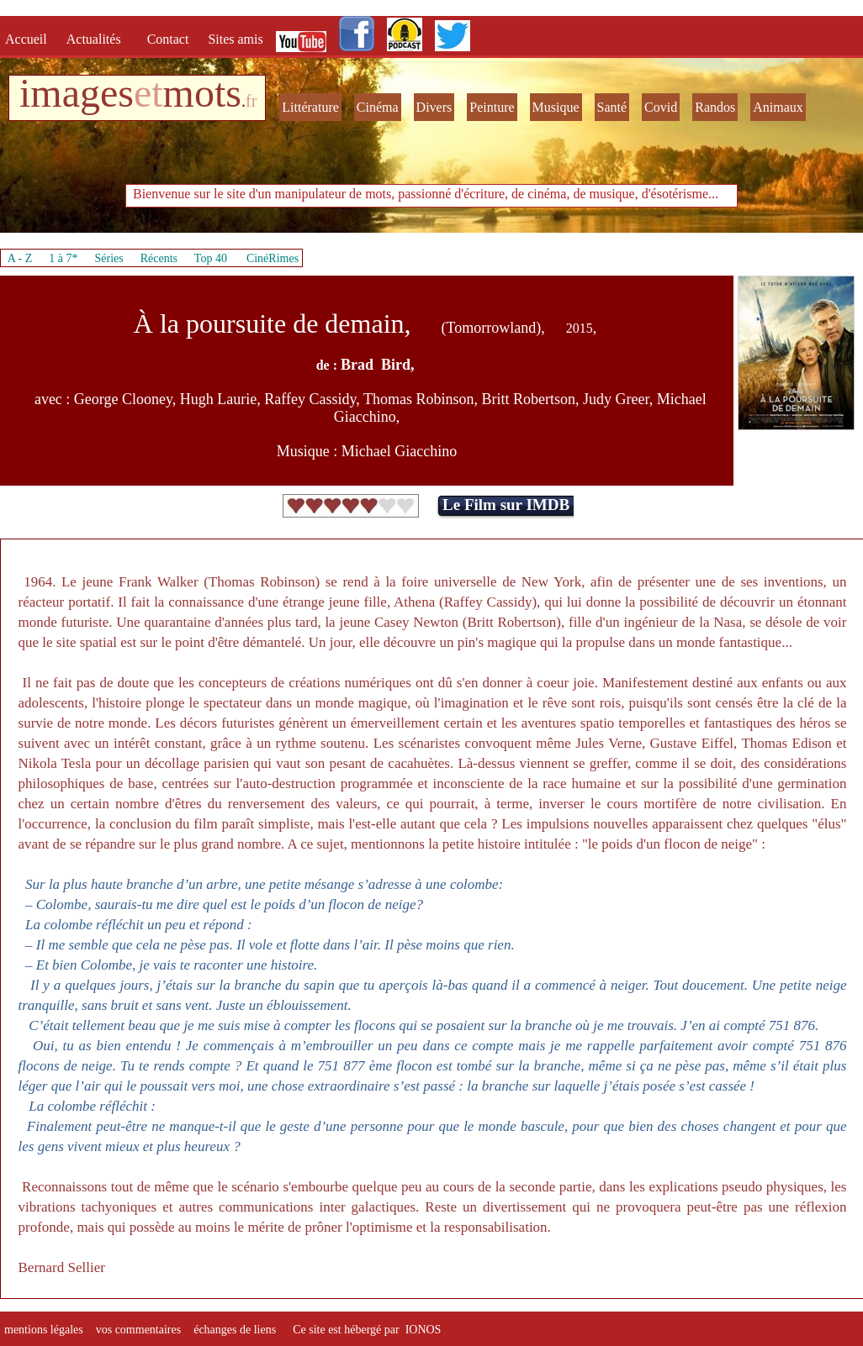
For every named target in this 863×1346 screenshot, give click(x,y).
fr (251, 101)
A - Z (20, 258)
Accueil (29, 39)
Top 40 (211, 258)
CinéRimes (272, 258)
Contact (170, 39)
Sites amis (235, 39)
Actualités (98, 39)
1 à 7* (63, 258)
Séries (109, 258)
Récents (158, 258)
